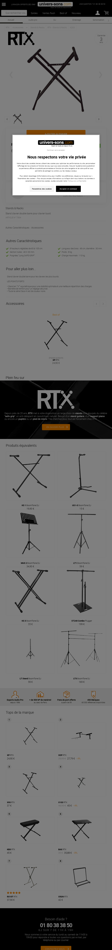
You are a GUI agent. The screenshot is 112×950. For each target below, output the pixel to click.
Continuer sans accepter (56, 150)
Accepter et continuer (68, 189)
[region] (56, 165)
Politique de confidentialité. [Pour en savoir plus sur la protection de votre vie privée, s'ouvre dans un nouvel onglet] (77, 181)
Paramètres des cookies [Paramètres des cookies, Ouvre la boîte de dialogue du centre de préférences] (42, 189)
